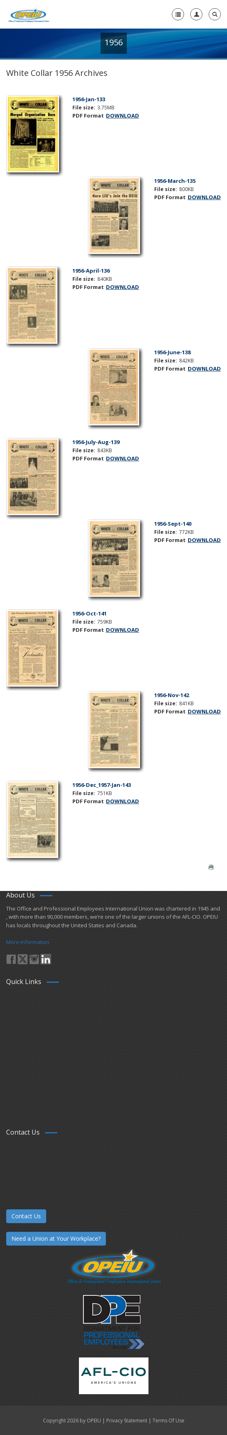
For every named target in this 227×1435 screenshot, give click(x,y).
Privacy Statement (126, 1420)
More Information (27, 942)
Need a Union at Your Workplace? (56, 1238)
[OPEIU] (28, 14)
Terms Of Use (168, 1420)
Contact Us (26, 1216)
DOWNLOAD (122, 115)
